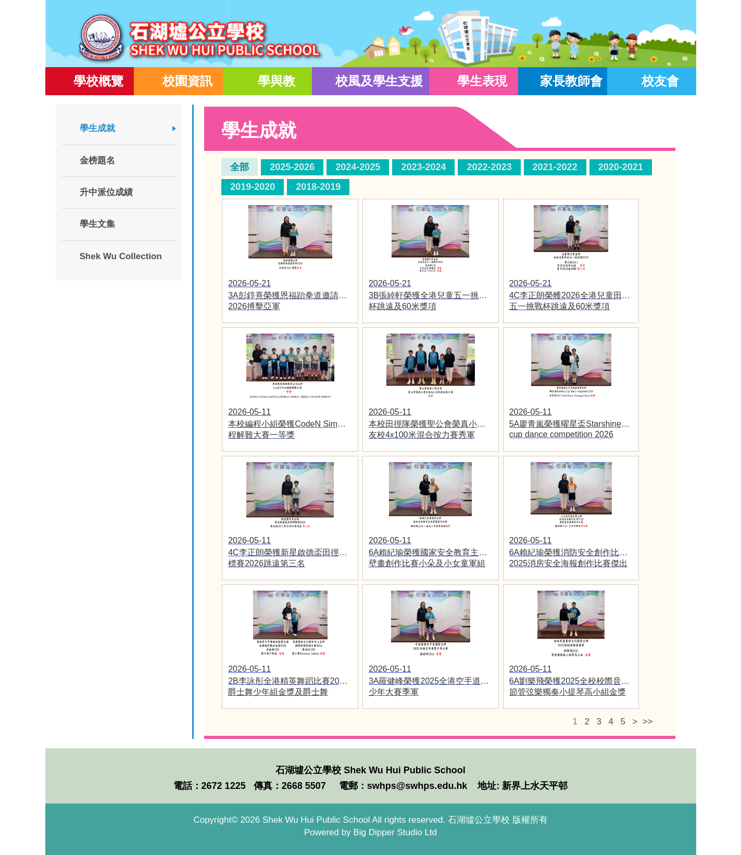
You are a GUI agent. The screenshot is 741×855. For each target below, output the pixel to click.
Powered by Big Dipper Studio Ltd (370, 832)
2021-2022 (555, 167)
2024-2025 (357, 167)
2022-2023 (489, 167)
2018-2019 (318, 187)
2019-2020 (252, 187)
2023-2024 (423, 167)
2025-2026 (292, 167)
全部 (239, 167)
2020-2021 (620, 167)
